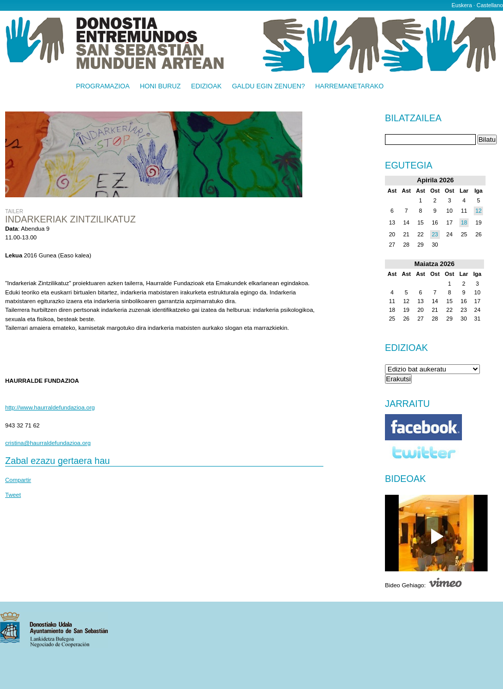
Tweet (13, 495)
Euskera (462, 5)
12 (478, 211)
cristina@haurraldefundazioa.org (48, 443)
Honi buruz (160, 86)
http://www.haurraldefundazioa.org (50, 407)
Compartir (18, 480)
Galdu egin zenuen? (268, 86)
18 (464, 222)
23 (435, 234)
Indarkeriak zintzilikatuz (70, 219)
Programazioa (103, 86)
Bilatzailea (413, 118)
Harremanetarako (349, 86)
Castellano (490, 5)
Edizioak (206, 86)
